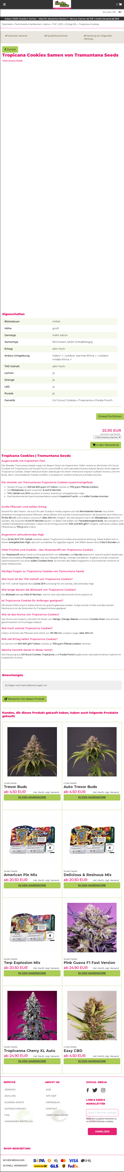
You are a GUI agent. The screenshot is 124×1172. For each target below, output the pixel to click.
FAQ (7, 1115)
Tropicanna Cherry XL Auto (29, 1051)
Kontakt (51, 1108)
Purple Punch (40, 468)
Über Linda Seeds (57, 1115)
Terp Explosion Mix (22, 962)
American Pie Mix (20, 875)
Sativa (47, 24)
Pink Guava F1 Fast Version (89, 962)
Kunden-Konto (14, 1102)
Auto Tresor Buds (80, 787)
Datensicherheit (15, 1108)
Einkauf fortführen (110, 416)
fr (114, 12)
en (109, 12)
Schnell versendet (15, 1165)
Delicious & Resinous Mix (88, 875)
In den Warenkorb (106, 445)
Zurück (10, 49)
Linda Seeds (10, 783)
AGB (48, 1089)
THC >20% (57, 24)
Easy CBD (73, 1051)
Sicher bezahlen (13, 1160)
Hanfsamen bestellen (19, 1121)
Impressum (53, 1102)
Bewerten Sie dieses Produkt (24, 699)
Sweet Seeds (10, 871)
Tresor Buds (15, 787)
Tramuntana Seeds (12, 60)
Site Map (51, 1095)
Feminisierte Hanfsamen (28, 24)
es (104, 12)
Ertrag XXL (71, 24)
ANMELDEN (102, 1131)
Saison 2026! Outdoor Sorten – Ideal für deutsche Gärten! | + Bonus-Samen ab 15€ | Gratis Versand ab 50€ (62, 18)
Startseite (7, 24)
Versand (10, 1089)
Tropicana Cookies (89, 24)
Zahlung (10, 1095)
